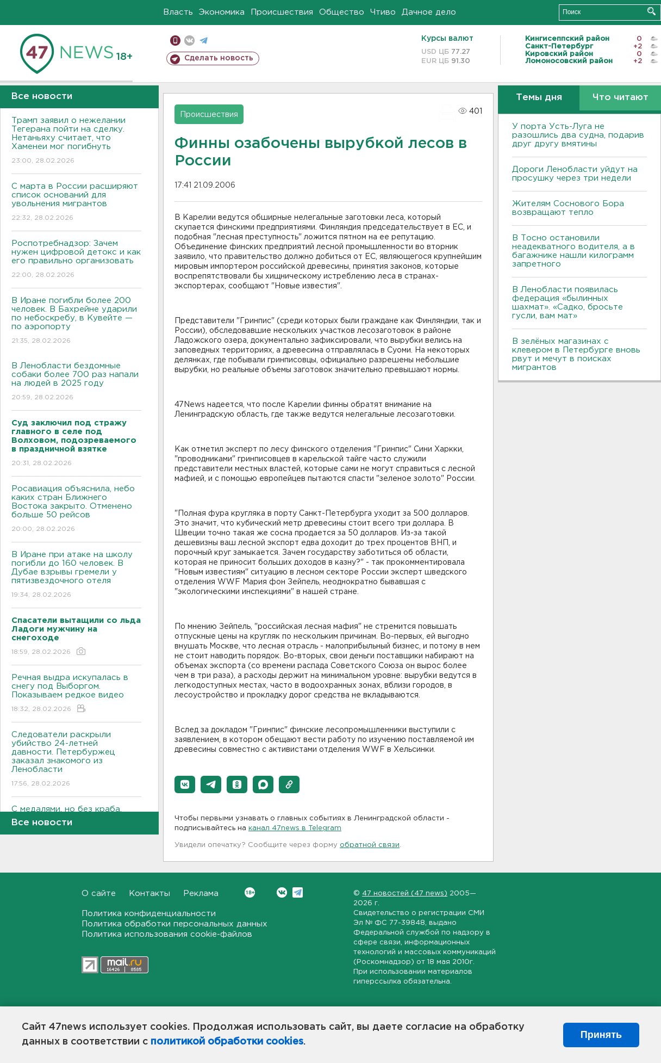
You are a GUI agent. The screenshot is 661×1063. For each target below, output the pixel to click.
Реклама (201, 893)
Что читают (620, 98)
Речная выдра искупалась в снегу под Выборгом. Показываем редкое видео (76, 694)
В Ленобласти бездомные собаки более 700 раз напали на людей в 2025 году (76, 382)
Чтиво (383, 12)
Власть (178, 12)
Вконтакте (250, 892)
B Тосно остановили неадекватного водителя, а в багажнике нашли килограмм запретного (573, 251)
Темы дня (539, 98)
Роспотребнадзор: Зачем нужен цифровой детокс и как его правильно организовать (76, 260)
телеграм (203, 40)
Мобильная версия (175, 40)
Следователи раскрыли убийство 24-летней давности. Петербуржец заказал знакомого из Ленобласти (76, 759)
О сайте (99, 893)
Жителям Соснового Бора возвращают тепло (568, 208)
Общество (341, 12)
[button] (184, 784)
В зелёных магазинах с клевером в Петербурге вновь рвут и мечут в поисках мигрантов (576, 354)
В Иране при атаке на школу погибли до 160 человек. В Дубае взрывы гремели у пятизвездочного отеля (76, 575)
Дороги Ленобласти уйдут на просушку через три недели (575, 174)
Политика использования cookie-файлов (167, 934)
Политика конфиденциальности (149, 913)
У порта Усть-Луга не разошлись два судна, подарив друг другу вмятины (578, 135)
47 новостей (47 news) (404, 894)
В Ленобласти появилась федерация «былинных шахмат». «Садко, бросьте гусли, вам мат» (567, 302)
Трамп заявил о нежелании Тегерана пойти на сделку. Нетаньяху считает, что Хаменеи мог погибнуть (76, 141)
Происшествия (282, 12)
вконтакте (189, 40)
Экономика (222, 12)
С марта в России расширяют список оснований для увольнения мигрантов (76, 203)
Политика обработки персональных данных (174, 924)
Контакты (149, 893)
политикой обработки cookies (227, 1041)
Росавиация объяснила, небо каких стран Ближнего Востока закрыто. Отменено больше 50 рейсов (76, 509)
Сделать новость (218, 58)
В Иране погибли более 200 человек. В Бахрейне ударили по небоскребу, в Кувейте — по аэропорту (76, 321)
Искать (651, 11)
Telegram (297, 892)
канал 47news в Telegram (294, 828)
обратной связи (370, 845)
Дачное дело (429, 12)
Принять (601, 1034)
